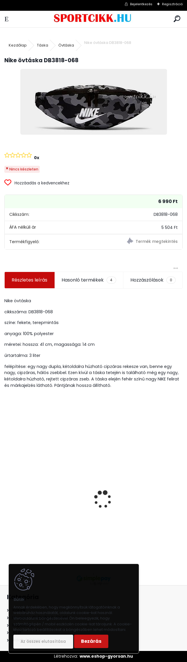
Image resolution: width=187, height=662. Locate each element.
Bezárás (91, 641)
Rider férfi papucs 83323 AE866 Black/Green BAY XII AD (135, 505)
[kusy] (115, 542)
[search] (177, 19)
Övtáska (66, 45)
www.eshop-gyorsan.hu (106, 656)
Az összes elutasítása (43, 641)
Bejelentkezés (141, 4)
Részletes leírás (29, 280)
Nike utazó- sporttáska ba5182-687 (44, 517)
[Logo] (93, 19)
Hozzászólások (153, 280)
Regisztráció (172, 4)
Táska (42, 45)
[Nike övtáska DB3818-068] (93, 102)
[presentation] (7, 489)
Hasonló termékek (89, 280)
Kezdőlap (18, 45)
